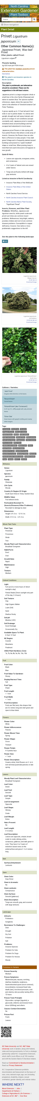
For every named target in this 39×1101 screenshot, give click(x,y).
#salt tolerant (24, 434)
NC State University (9, 1046)
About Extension (8, 1088)
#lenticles (33, 454)
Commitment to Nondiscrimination (21, 1063)
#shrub (16, 434)
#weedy (10, 459)
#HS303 (24, 459)
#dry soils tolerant (18, 448)
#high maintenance (9, 437)
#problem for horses (9, 454)
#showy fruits (21, 437)
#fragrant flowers (8, 432)
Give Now (23, 1096)
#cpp (4, 459)
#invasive (23, 429)
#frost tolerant (7, 443)
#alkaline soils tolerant (10, 445)
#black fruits (22, 445)
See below (6, 74)
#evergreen (6, 429)
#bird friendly (7, 448)
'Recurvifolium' (9, 400)
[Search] (17, 19)
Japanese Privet (11, 49)
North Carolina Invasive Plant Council (19, 198)
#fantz (30, 445)
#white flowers (7, 434)
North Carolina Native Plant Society (19, 202)
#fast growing (31, 437)
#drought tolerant (21, 432)
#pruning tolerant (22, 454)
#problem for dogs (22, 451)
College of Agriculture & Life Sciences (16, 1093)
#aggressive (20, 440)
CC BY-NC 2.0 (33, 380)
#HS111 (17, 459)
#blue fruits (17, 443)
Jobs (18, 1088)
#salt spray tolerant (9, 440)
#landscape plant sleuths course (13, 456)
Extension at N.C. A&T (10, 1096)
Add (5, 241)
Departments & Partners (11, 1091)
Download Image (31, 282)
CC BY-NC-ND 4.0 (32, 320)
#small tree (15, 429)
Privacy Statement (15, 1065)
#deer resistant (30, 440)
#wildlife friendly (30, 456)
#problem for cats (8, 451)
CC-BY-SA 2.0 (33, 280)
